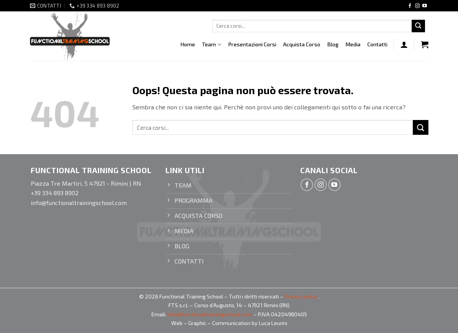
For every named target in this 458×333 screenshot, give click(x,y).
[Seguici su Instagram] (417, 6)
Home (187, 44)
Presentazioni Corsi (252, 44)
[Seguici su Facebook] (410, 6)
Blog (332, 44)
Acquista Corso (301, 44)
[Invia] (418, 26)
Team (211, 44)
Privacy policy (301, 296)
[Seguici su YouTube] (424, 6)
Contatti (377, 44)
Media (352, 44)
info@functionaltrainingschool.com (209, 314)
